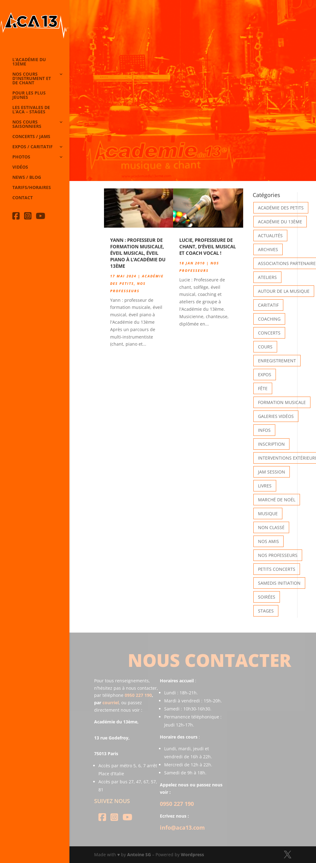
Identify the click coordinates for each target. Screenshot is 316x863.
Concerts (269, 333)
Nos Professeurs (277, 555)
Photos (21, 157)
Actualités (270, 235)
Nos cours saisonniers (26, 124)
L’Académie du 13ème (29, 62)
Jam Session (271, 472)
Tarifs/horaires (31, 187)
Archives (268, 249)
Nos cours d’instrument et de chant (31, 79)
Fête (263, 388)
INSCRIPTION (271, 444)
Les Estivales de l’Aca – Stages (31, 110)
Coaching (269, 319)
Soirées (266, 597)
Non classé (271, 527)
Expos (264, 374)
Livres (265, 486)
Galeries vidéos (276, 416)
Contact (22, 198)
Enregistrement (277, 361)
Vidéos (20, 167)
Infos (264, 430)
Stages (266, 611)
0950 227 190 (138, 695)
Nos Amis (268, 541)
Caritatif (268, 305)
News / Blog (26, 177)
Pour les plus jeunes (29, 95)
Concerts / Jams (31, 136)
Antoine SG (139, 854)
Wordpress (192, 854)
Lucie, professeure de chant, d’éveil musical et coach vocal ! (207, 246)
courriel (110, 702)
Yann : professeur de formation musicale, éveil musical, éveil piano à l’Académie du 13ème (137, 253)
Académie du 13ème (280, 222)
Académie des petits (281, 208)
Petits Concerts (276, 569)
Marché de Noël (276, 500)
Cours (265, 347)
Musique (268, 513)
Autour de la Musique (284, 291)
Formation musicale (282, 402)
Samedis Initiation (279, 583)
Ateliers (267, 277)
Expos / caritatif (32, 147)
